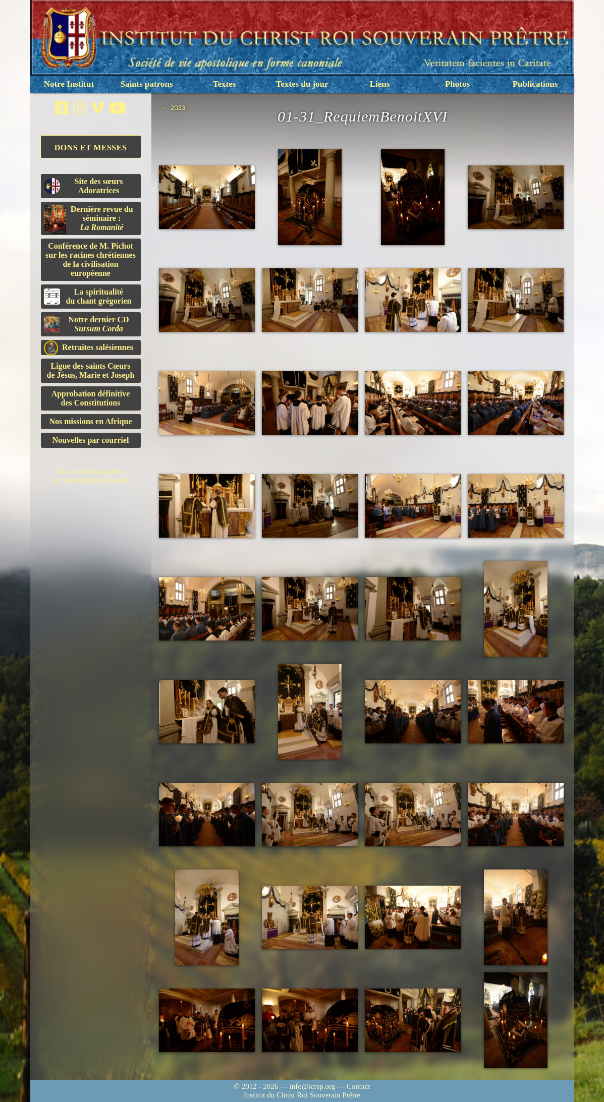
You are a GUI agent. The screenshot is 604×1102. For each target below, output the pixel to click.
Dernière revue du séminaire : (88, 219)
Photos (457, 84)
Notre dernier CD (86, 324)
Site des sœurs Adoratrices (83, 186)
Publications (535, 84)
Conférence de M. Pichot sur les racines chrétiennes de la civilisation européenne (90, 259)
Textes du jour (302, 84)
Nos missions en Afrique (90, 421)
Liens (380, 84)
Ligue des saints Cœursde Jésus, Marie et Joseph (91, 370)
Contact (358, 1086)
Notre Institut (69, 84)
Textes (224, 84)
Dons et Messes (90, 147)
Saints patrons (146, 84)
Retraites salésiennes (88, 347)
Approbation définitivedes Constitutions (90, 398)
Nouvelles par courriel (90, 440)
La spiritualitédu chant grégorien (88, 296)
